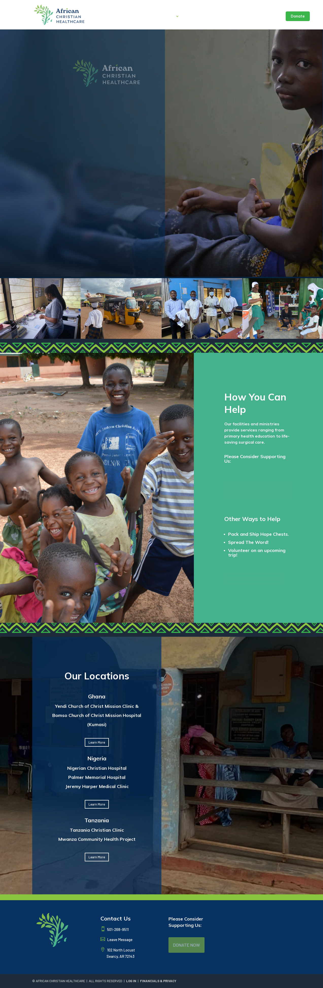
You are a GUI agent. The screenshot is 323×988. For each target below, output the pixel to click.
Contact (271, 16)
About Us (165, 16)
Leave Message (119, 939)
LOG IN (131, 981)
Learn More (97, 742)
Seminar (250, 16)
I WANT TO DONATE (257, 490)
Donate (298, 16)
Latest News (223, 16)
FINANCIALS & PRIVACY (158, 981)
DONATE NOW (186, 945)
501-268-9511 (117, 929)
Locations (195, 16)
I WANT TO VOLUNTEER (254, 578)
